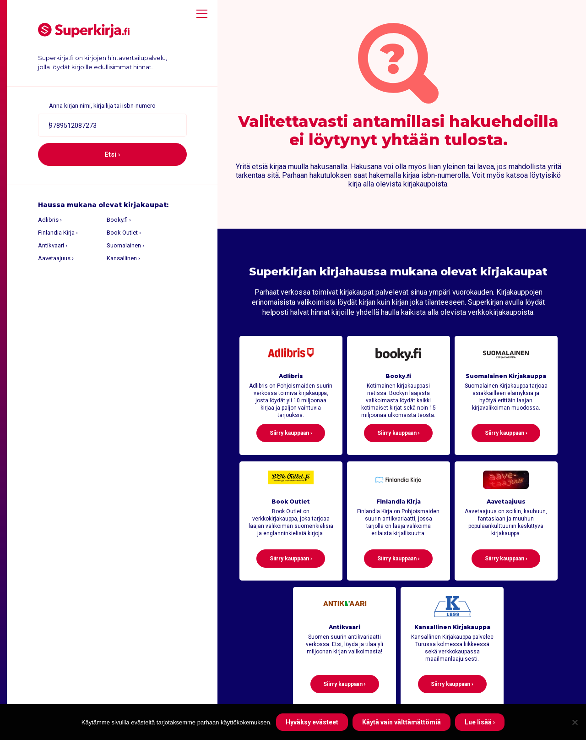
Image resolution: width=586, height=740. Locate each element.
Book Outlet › (124, 232)
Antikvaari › (52, 245)
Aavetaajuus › (56, 258)
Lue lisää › (480, 722)
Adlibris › (50, 219)
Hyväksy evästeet (312, 722)
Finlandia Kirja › (58, 232)
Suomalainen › (125, 245)
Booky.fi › (119, 219)
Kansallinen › (123, 258)
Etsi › (112, 154)
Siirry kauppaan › (291, 433)
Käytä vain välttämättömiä (401, 722)
